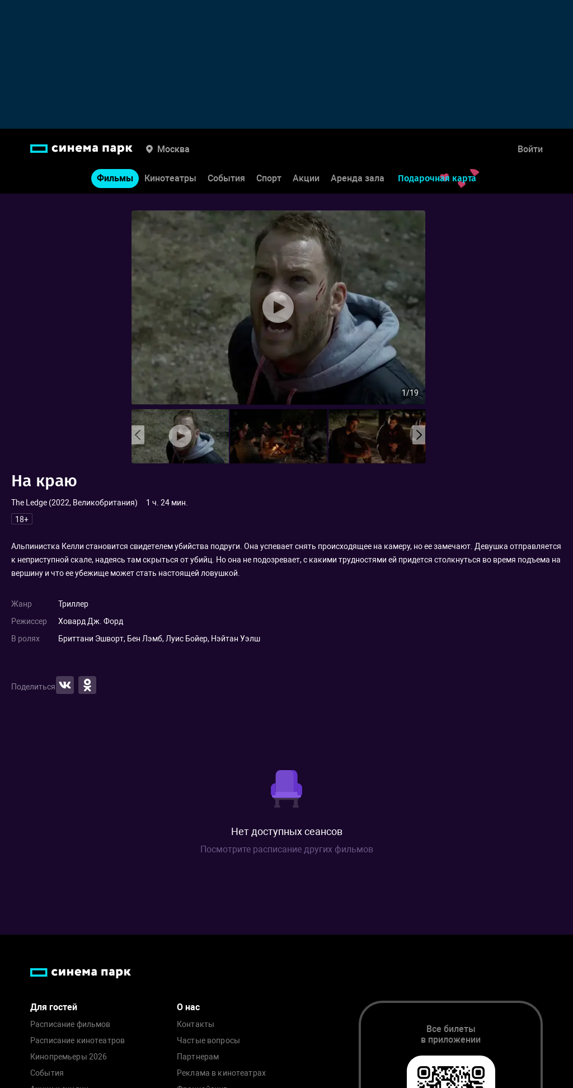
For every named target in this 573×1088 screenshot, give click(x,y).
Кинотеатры (170, 178)
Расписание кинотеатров (77, 1041)
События (226, 178)
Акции (306, 178)
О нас (188, 1007)
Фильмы (115, 178)
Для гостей (53, 1007)
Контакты (195, 1024)
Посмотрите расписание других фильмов (286, 849)
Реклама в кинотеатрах (221, 1073)
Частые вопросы (208, 1041)
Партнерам (198, 1057)
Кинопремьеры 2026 (68, 1057)
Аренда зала (357, 178)
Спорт (268, 178)
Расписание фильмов (70, 1024)
